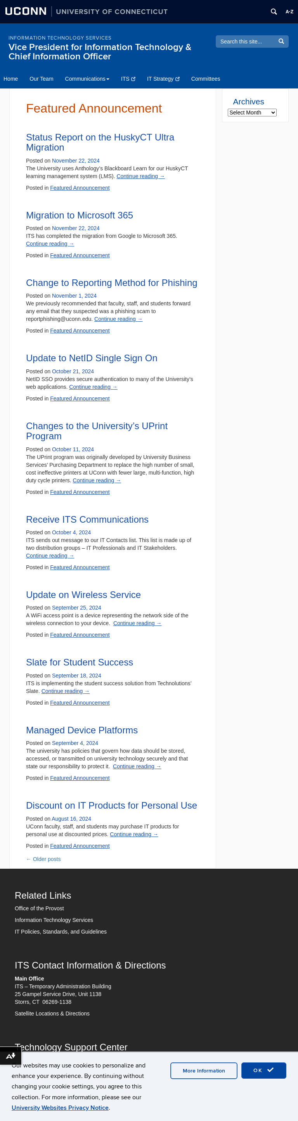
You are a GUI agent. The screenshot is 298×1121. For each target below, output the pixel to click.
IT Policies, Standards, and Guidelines (61, 932)
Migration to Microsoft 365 (79, 215)
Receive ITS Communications (87, 519)
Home (10, 79)
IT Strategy (163, 79)
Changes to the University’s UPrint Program (97, 431)
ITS (128, 79)
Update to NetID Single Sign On (92, 358)
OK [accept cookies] (263, 1070)
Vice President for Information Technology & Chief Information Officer (100, 52)
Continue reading (140, 176)
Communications (87, 79)
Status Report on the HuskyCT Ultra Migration (100, 142)
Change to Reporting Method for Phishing (112, 282)
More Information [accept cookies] (204, 1070)
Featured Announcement (79, 188)
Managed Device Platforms (82, 730)
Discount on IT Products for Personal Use (111, 805)
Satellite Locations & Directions (52, 1013)
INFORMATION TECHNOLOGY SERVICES (60, 38)
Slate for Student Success (79, 662)
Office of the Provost (39, 908)
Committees (205, 79)
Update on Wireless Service (83, 594)
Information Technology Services (54, 920)
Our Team (41, 79)
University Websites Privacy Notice (60, 1108)
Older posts (43, 859)
